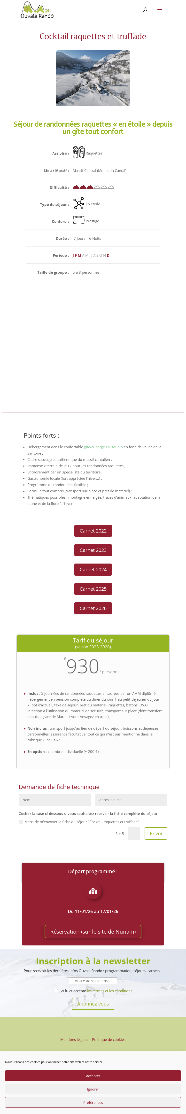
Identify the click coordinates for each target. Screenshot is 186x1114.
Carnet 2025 (93, 589)
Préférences (93, 1102)
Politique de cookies (108, 1039)
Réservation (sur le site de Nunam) (93, 931)
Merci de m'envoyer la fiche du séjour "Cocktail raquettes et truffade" (79, 821)
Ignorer (93, 1089)
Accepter (93, 1075)
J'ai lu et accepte (93, 990)
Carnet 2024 (93, 569)
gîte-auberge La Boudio (103, 446)
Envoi (156, 833)
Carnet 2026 (93, 608)
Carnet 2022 (93, 530)
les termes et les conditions (109, 990)
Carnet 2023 (93, 550)
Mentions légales (74, 1039)
